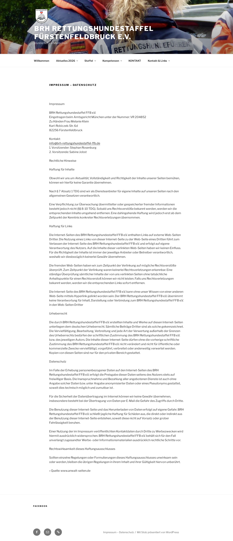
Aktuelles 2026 (67, 60)
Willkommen (41, 60)
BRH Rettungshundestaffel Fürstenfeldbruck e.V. (94, 33)
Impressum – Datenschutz (118, 532)
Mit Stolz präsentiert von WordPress (158, 532)
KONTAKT (135, 60)
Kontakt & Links (159, 60)
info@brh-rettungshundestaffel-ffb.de (74, 143)
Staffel (90, 60)
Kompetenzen (112, 60)
